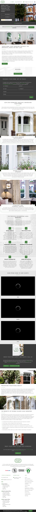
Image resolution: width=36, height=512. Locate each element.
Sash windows (7, 14)
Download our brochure (14, 365)
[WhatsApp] (11, 2)
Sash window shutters (29, 481)
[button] (6, 20)
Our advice (7, 16)
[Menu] (35, 2)
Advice (26, 486)
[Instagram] (13, 2)
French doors (27, 485)
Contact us (31, 27)
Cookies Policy (27, 494)
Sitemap (26, 495)
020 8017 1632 (5, 477)
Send (31, 97)
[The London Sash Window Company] (3, 2)
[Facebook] (12, 2)
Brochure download (28, 490)
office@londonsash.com (8, 84)
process (14, 83)
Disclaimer (27, 491)
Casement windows (28, 480)
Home (26, 477)
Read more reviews (18, 73)
